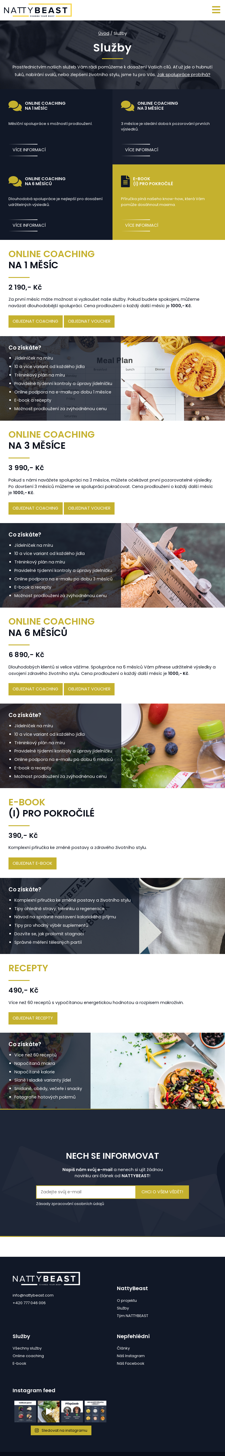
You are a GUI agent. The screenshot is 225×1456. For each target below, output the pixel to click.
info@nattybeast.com (33, 1295)
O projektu (127, 1300)
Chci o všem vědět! (162, 1192)
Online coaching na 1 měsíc (37, 106)
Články (123, 1348)
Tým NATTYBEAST (132, 1316)
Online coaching (28, 1356)
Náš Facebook (130, 1363)
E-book (19, 1363)
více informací (29, 150)
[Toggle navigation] (216, 10)
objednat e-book (32, 863)
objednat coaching (35, 321)
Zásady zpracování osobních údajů (70, 1203)
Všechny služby (27, 1348)
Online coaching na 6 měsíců (37, 181)
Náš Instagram (131, 1356)
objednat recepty (33, 1018)
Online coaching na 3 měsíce (149, 106)
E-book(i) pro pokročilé (147, 181)
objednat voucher (89, 321)
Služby (123, 1308)
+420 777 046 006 (29, 1303)
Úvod (103, 33)
